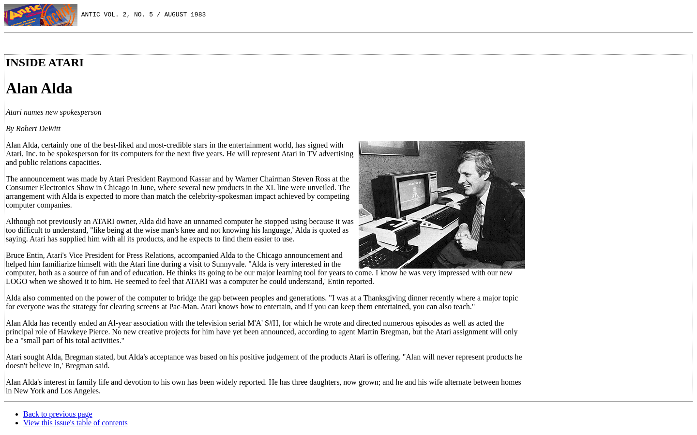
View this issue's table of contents (75, 423)
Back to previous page (57, 414)
